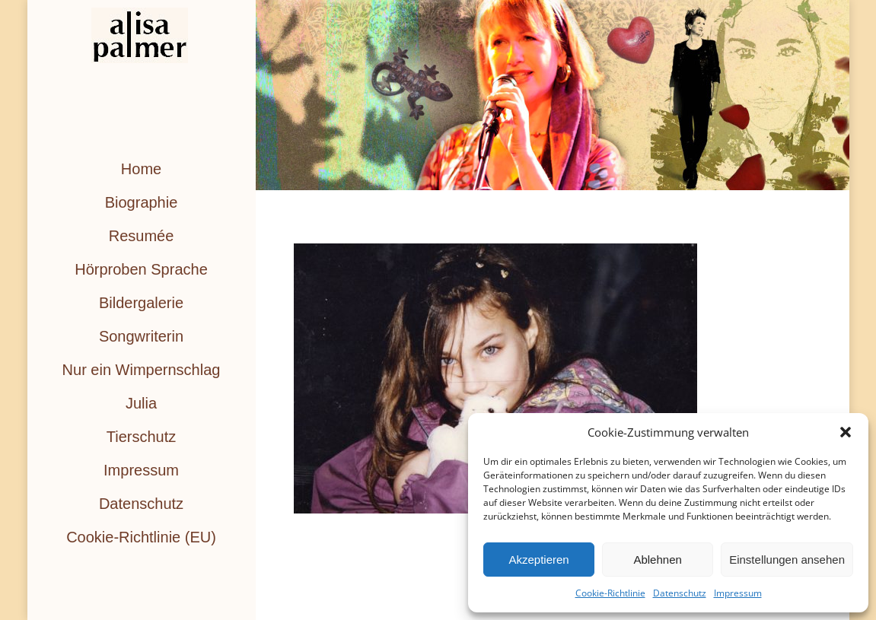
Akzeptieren (538, 559)
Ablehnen (657, 559)
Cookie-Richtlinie (610, 593)
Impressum (738, 593)
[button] (845, 432)
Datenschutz (679, 593)
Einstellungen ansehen (787, 559)
